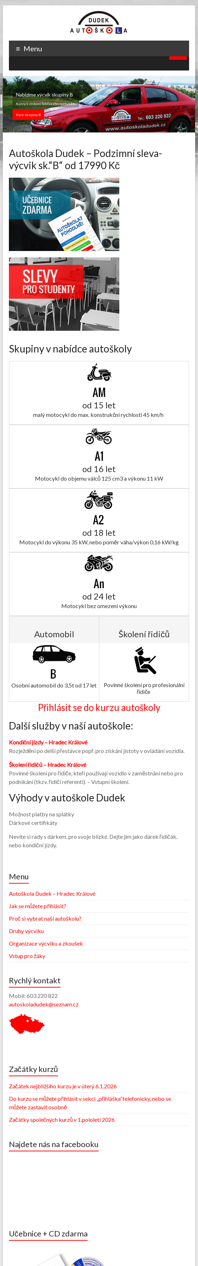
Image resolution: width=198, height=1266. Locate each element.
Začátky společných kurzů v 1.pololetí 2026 (62, 1119)
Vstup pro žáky (27, 955)
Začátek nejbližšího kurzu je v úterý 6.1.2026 (63, 1086)
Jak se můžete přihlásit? (37, 906)
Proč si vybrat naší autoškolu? (45, 918)
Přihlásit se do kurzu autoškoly (99, 707)
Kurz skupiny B (28, 115)
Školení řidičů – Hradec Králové (48, 764)
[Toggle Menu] (178, 58)
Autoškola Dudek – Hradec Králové (52, 893)
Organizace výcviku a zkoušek (46, 943)
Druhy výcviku (26, 930)
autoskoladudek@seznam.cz (44, 1004)
